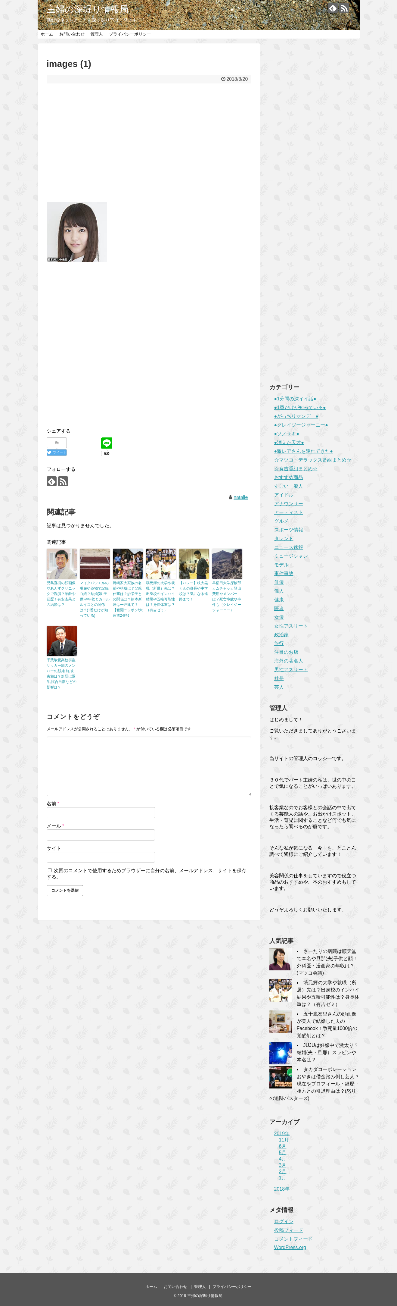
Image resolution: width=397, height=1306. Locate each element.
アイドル (283, 494)
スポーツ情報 (288, 529)
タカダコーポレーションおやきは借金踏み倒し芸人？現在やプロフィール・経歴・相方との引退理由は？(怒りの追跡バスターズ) (314, 1084)
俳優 (279, 582)
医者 (279, 608)
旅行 (279, 643)
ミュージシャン (291, 556)
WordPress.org (290, 1247)
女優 (279, 617)
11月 (284, 1139)
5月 (283, 1152)
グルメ (281, 521)
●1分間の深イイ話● (295, 398)
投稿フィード (288, 1230)
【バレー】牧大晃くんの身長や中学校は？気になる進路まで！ (193, 591)
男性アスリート (291, 669)
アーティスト (288, 512)
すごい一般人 (288, 486)
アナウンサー (288, 503)
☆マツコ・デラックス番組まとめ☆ (312, 459)
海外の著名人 (288, 660)
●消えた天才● (289, 442)
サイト (54, 848)
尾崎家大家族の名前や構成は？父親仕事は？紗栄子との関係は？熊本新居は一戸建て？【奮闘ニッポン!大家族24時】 (128, 599)
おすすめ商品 (288, 477)
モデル (281, 564)
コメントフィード (293, 1239)
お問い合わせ (72, 34)
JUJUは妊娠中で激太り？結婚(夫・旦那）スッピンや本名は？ (327, 1052)
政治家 (281, 634)
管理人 (96, 34)
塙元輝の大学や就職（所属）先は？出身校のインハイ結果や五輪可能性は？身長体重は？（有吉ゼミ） (160, 596)
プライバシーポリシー (130, 34)
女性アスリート (291, 625)
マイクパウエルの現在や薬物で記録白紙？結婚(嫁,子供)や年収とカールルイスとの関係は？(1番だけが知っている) (95, 599)
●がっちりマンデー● (296, 416)
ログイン (283, 1221)
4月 (283, 1158)
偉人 (279, 590)
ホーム (47, 34)
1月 (283, 1177)
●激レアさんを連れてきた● (303, 451)
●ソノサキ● (286, 433)
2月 (283, 1171)
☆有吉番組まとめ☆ (296, 468)
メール (55, 825)
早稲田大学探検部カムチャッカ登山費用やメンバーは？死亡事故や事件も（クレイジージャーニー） (226, 596)
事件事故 (283, 573)
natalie (241, 497)
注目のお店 (286, 652)
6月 (283, 1146)
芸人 (279, 687)
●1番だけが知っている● (300, 407)
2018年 (282, 1189)
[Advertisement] (149, 147)
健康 (279, 599)
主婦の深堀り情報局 (88, 9)
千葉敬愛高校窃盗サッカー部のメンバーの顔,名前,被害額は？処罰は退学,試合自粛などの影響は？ (61, 673)
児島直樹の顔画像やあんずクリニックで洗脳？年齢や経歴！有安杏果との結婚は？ (61, 594)
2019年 (282, 1133)
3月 (283, 1165)
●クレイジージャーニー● (301, 425)
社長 (279, 678)
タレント (283, 538)
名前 (53, 803)
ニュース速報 (288, 547)
